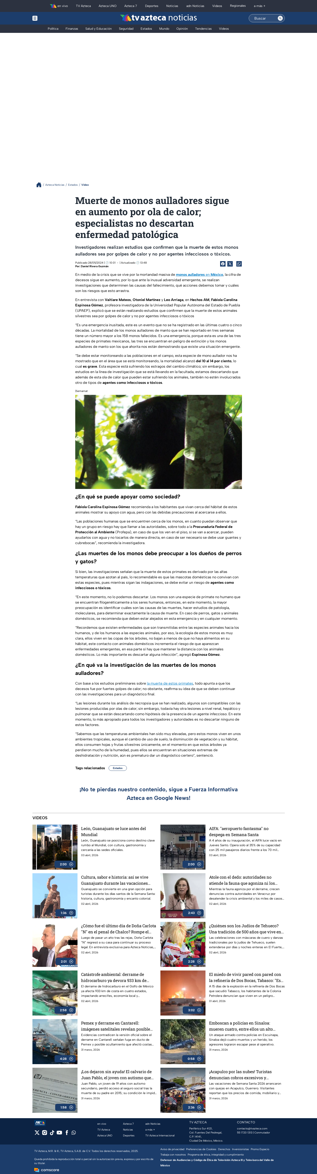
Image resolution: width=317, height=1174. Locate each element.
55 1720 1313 (244, 1132)
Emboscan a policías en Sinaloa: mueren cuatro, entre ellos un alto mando (241, 1026)
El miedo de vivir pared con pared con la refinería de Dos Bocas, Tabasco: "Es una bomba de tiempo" (245, 977)
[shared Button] (239, 264)
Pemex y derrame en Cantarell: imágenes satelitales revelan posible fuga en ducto (115, 1026)
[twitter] (37, 1134)
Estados (118, 768)
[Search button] (280, 18)
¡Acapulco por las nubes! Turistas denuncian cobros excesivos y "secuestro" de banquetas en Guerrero (244, 1074)
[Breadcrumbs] (40, 185)
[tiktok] (52, 1134)
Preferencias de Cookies (201, 1149)
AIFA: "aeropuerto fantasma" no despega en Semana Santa (239, 831)
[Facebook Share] (223, 264)
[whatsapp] (73, 1133)
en (199, 274)
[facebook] (67, 1134)
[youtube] (59, 1134)
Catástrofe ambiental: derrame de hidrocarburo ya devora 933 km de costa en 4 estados (113, 977)
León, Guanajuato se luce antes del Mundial (113, 831)
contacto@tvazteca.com (252, 1128)
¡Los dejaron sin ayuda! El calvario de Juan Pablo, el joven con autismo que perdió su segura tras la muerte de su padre (116, 1074)
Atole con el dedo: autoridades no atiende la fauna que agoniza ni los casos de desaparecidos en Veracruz (243, 880)
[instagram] (44, 1134)
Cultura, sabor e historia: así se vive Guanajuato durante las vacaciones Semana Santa (114, 880)
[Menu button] (50, 18)
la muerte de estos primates (170, 683)
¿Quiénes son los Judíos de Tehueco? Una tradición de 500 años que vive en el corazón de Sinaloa (245, 928)
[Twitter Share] (230, 264)
